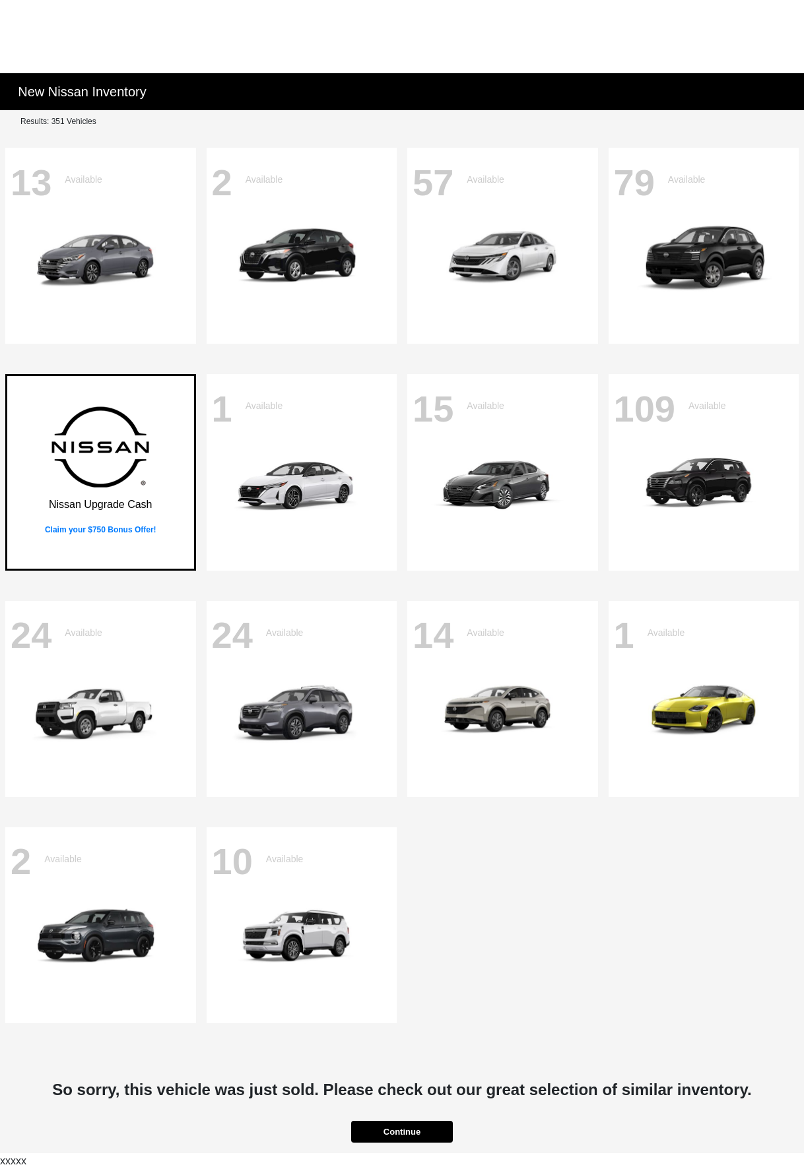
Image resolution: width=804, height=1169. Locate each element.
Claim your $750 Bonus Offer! (100, 529)
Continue (402, 1132)
